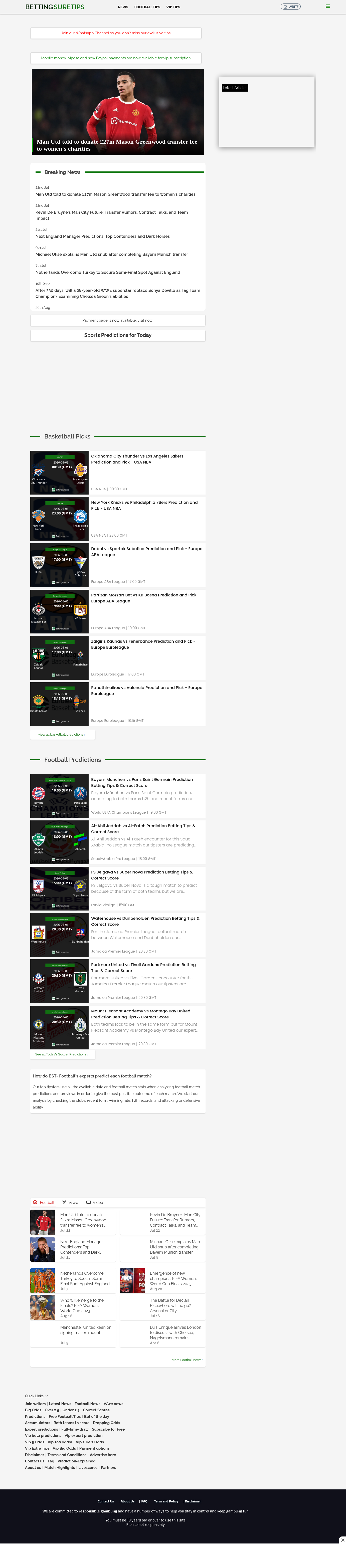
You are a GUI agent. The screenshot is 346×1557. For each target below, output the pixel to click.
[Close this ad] (342, 1539)
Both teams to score (72, 1423)
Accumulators (37, 1423)
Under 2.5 (71, 1410)
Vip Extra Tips (37, 1448)
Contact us (34, 1461)
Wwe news (113, 1404)
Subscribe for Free (108, 1429)
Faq (51, 1461)
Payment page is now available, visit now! (117, 320)
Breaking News (63, 171)
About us (33, 1467)
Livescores (88, 1467)
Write (294, 6)
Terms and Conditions (67, 1455)
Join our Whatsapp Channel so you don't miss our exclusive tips (116, 33)
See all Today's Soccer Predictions (60, 1054)
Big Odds (33, 1410)
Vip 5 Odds (34, 1442)
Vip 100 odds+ (60, 1442)
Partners (108, 1467)
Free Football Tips (65, 1416)
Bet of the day (96, 1416)
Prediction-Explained (76, 1461)
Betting (54, 7)
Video (94, 1202)
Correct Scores (96, 1410)
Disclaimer (34, 1455)
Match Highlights (59, 1467)
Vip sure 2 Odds (90, 1442)
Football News (87, 1404)
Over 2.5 (52, 1410)
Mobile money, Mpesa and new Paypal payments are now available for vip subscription (116, 58)
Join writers (35, 1404)
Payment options (94, 1448)
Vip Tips (173, 7)
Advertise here (103, 1455)
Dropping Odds (106, 1423)
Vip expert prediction (83, 1435)
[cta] (67, 436)
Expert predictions (41, 1429)
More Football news (186, 1360)
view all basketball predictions (60, 734)
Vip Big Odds (64, 1448)
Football (43, 1202)
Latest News (60, 1404)
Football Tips (147, 7)
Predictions (35, 1416)
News (123, 7)
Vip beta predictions (43, 1435)
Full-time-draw (74, 1429)
